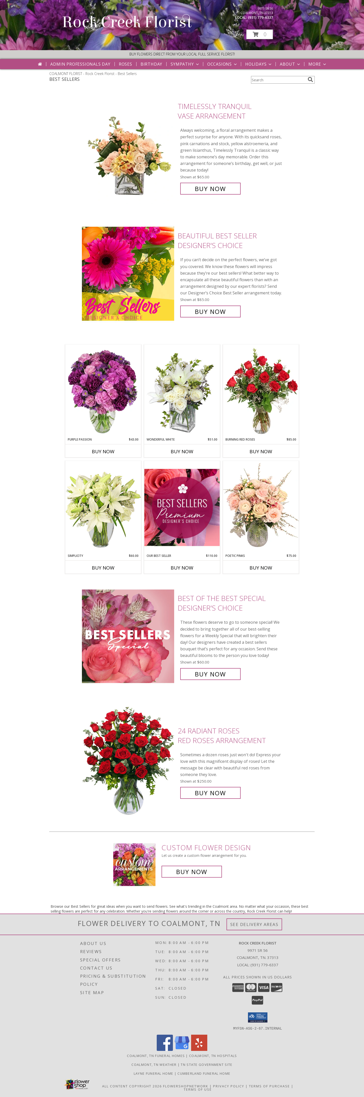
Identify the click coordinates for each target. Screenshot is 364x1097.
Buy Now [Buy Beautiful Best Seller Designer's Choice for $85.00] (210, 311)
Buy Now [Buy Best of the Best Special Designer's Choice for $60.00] (210, 674)
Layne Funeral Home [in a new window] (154, 1073)
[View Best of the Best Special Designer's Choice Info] (128, 636)
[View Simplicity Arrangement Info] (103, 507)
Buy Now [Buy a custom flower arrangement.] (191, 871)
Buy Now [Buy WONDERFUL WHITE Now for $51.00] (182, 451)
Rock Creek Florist (127, 22)
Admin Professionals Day (80, 64)
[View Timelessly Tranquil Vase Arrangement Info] (128, 147)
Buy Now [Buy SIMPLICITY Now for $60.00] (103, 567)
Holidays (258, 64)
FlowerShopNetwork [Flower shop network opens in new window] (185, 1086)
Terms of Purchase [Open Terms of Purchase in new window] (269, 1086)
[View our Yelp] (199, 1049)
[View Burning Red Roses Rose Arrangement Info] (261, 391)
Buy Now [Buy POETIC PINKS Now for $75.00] (260, 567)
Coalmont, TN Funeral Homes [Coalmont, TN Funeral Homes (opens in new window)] (156, 1055)
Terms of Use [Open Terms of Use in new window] (198, 1089)
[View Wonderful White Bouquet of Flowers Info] (182, 391)
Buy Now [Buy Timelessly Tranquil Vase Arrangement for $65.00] (210, 188)
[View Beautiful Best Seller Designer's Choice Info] (128, 273)
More (317, 64)
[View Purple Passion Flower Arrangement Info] (103, 391)
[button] (259, 34)
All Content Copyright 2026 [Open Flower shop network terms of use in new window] (132, 1086)
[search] (310, 79)
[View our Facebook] (165, 1049)
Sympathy (185, 64)
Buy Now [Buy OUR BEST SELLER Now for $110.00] (182, 567)
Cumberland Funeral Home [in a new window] (203, 1073)
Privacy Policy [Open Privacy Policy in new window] (228, 1086)
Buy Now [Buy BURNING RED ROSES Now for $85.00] (260, 451)
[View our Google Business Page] (182, 1049)
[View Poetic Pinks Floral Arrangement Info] (261, 507)
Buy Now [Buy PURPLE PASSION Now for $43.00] (103, 451)
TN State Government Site (206, 1064)
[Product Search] (278, 79)
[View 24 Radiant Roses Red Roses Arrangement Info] (128, 762)
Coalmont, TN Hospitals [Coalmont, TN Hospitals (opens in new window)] (213, 1055)
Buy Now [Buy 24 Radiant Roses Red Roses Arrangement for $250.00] (210, 793)
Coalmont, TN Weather (153, 1064)
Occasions (222, 64)
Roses (125, 64)
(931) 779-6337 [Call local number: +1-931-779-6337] (260, 17)
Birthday (151, 64)
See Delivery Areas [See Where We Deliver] (254, 924)
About (290, 64)
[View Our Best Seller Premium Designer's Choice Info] (182, 507)
